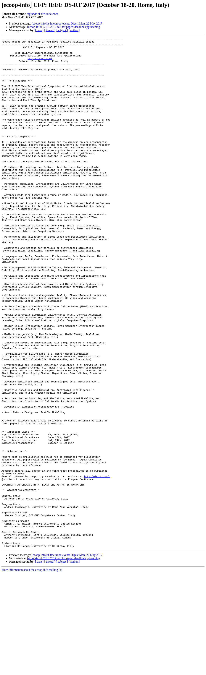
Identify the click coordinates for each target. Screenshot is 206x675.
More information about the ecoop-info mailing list (31, 671)
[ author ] (74, 30)
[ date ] (39, 30)
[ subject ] (62, 30)
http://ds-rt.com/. (97, 564)
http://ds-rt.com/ (40, 62)
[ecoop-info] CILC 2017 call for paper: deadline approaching (63, 26)
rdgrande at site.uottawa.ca (42, 13)
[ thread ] (49, 30)
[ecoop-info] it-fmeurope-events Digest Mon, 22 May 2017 (67, 23)
